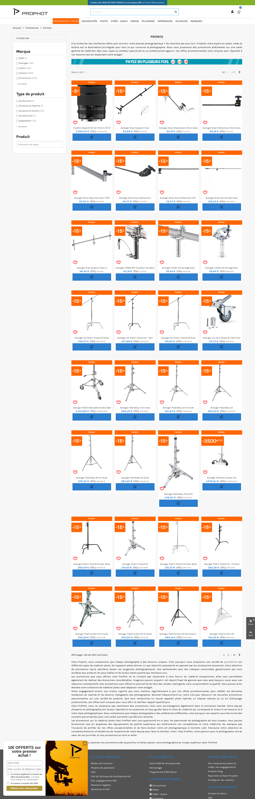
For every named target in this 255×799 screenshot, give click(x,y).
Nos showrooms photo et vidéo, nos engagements (222, 765)
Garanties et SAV (100, 789)
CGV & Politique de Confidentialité (110, 776)
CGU (93, 771)
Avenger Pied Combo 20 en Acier (135, 634)
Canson (26, 72)
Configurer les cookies (221, 779)
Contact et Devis (217, 793)
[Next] (239, 72)
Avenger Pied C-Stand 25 (135, 564)
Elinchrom (28, 78)
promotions (230, 661)
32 (225, 72)
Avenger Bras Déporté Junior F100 (92, 198)
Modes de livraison (102, 763)
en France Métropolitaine (127, 2)
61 (234, 654)
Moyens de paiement (102, 767)
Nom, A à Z (79, 72)
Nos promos (157, 785)
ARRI (23, 58)
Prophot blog (215, 771)
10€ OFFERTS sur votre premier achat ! (24, 751)
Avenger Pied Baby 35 (221, 407)
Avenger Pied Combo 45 (221, 634)
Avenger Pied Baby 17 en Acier (135, 407)
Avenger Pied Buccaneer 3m (221, 477)
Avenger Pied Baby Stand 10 (178, 494)
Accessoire (26, 100)
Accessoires (27, 115)
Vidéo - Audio (158, 794)
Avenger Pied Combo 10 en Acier (91, 634)
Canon (25, 68)
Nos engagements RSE (104, 780)
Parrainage (155, 767)
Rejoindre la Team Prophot (223, 775)
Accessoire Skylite (31, 105)
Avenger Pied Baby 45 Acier (135, 477)
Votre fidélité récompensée (164, 763)
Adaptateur (27, 120)
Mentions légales (101, 785)
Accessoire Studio (31, 110)
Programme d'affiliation (163, 771)
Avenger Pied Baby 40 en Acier (91, 477)
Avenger (26, 63)
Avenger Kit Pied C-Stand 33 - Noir (135, 337)
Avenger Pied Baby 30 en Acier (178, 407)
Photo (154, 790)
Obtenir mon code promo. (24, 788)
